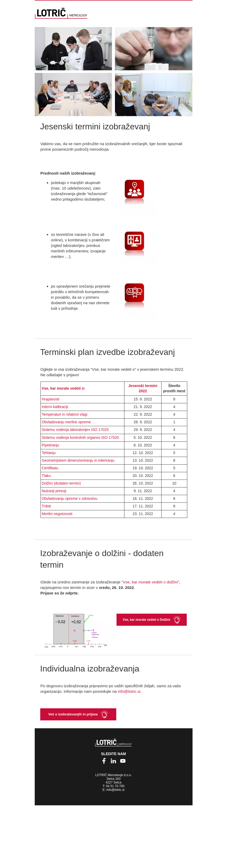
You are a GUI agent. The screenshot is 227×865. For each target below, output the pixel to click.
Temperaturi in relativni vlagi (65, 414)
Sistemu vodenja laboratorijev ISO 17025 (75, 430)
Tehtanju (49, 453)
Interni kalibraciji (55, 407)
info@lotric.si (129, 691)
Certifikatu (50, 468)
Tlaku (46, 476)
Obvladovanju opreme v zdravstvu (70, 498)
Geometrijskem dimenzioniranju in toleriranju (78, 460)
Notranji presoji (54, 491)
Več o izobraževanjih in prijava (73, 714)
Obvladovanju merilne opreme (66, 422)
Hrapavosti (50, 399)
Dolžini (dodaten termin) (61, 483)
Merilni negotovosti (57, 514)
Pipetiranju (50, 445)
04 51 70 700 (115, 786)
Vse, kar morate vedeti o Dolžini (146, 620)
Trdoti (46, 506)
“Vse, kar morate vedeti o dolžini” (150, 582)
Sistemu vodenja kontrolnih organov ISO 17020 (80, 437)
